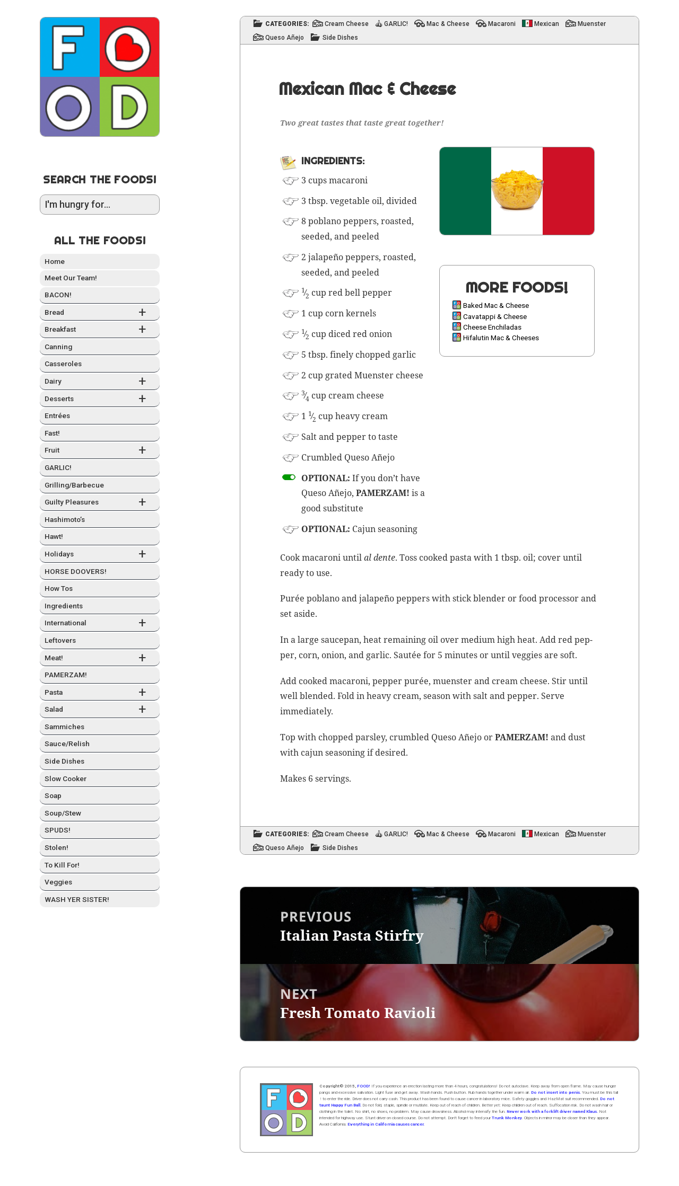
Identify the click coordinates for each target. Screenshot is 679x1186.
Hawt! (54, 536)
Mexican (546, 24)
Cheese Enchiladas (492, 327)
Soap (53, 795)
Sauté (405, 655)
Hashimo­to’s (65, 519)
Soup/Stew (63, 813)
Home (55, 261)
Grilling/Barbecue (74, 485)
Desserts (100, 399)
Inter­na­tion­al (100, 623)
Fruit (100, 450)
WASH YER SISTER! (77, 899)
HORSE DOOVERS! (76, 571)
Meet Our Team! (71, 277)
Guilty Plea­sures (100, 502)
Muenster (592, 24)
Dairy (100, 382)
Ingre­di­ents (64, 605)
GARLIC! (58, 467)
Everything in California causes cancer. (385, 1124)
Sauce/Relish (67, 743)
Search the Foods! (99, 179)
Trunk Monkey (507, 1118)
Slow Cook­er (65, 778)
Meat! (100, 658)
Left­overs (60, 640)
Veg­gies (58, 882)
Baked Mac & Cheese (496, 305)
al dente (379, 557)
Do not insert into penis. (556, 1092)
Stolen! (56, 847)
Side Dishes (340, 37)
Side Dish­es (64, 761)
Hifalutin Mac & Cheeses (501, 337)
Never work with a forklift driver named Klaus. (552, 1111)
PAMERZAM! (66, 674)
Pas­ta (100, 693)
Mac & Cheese (447, 24)
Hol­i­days (100, 554)
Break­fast (100, 330)
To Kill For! (62, 865)
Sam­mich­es (64, 726)
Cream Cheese (347, 24)
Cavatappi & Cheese (495, 316)
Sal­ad (100, 710)
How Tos (59, 588)
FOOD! (363, 1086)
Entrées (57, 415)
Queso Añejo (284, 37)
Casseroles (63, 363)
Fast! (52, 433)
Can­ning (58, 346)
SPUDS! (58, 830)
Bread (100, 313)
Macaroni (502, 24)
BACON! (58, 294)
